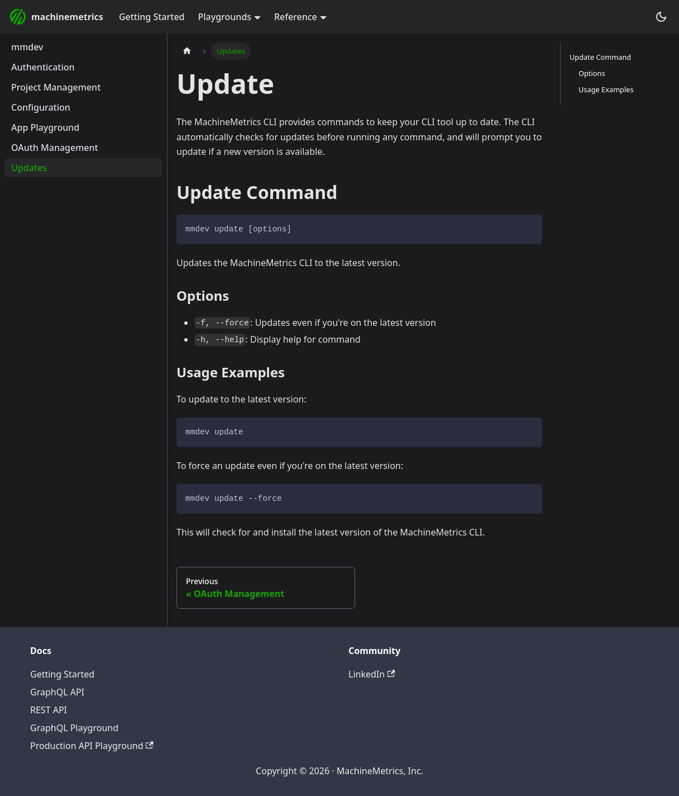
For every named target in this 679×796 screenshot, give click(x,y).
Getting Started (152, 17)
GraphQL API (57, 692)
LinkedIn (371, 674)
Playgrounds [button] (225, 17)
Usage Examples (606, 89)
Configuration (40, 107)
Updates (29, 168)
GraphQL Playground (74, 728)
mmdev (27, 47)
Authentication (43, 67)
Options (591, 73)
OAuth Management (54, 147)
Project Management (56, 87)
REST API (48, 710)
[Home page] (187, 51)
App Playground (45, 127)
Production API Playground (92, 746)
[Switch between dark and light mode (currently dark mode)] (661, 17)
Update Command (600, 57)
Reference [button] (295, 17)
